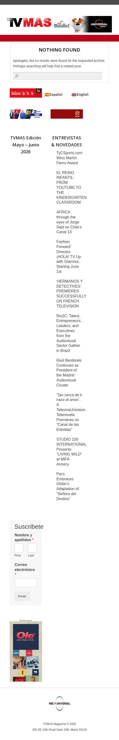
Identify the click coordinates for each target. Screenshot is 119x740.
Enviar (22, 596)
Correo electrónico (25, 570)
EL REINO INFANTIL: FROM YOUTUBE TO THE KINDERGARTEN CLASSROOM (72, 188)
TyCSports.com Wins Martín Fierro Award (69, 158)
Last (31, 555)
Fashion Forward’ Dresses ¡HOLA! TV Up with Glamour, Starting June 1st (69, 257)
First (18, 555)
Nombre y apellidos (24, 537)
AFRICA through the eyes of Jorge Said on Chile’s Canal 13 (69, 222)
